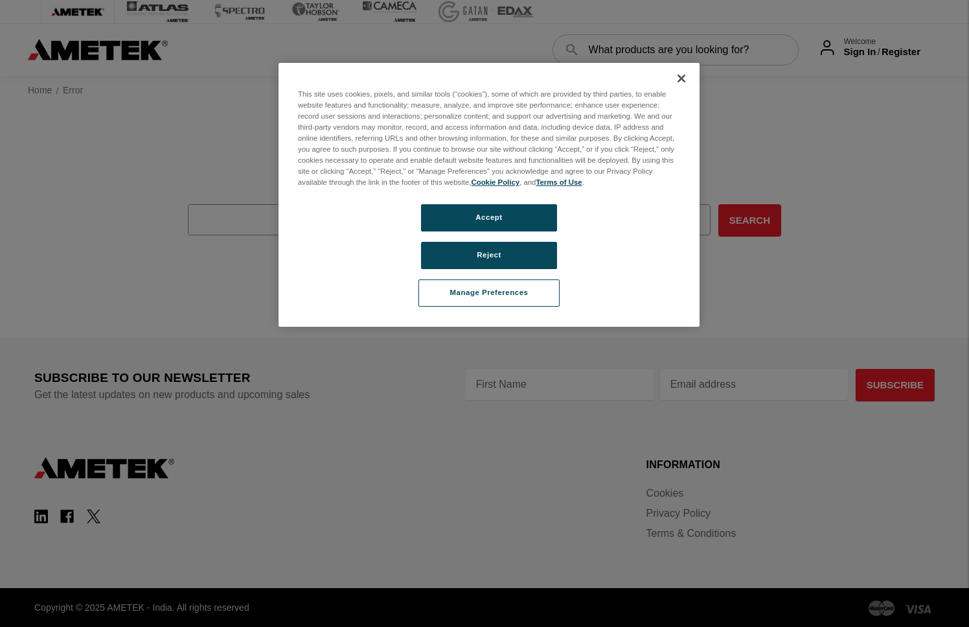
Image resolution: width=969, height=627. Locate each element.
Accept (488, 217)
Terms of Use (559, 182)
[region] (489, 195)
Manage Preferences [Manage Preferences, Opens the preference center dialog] (489, 292)
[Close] (681, 78)
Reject (489, 255)
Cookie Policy (495, 182)
